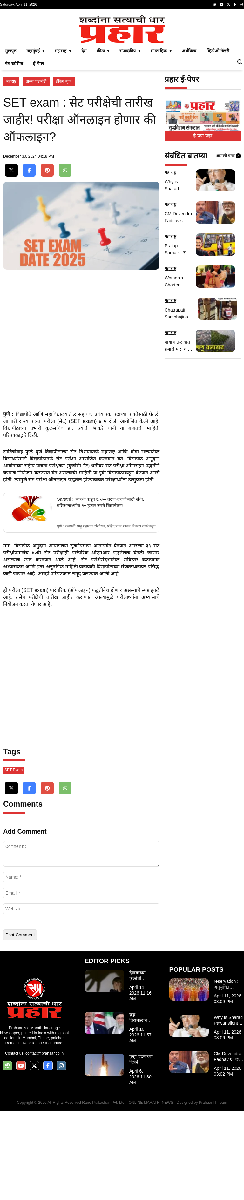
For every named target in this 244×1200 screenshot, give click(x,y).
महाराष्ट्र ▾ (63, 139)
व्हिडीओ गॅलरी (218, 139)
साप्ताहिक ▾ (161, 139)
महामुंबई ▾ (35, 139)
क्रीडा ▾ (103, 139)
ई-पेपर (38, 152)
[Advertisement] (122, 56)
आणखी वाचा (228, 244)
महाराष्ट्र (11, 170)
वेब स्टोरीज (14, 152)
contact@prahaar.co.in (44, 1142)
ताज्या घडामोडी (36, 170)
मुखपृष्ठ (10, 139)
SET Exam (13, 859)
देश (83, 139)
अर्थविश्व (189, 139)
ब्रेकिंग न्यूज (63, 170)
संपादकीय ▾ (129, 139)
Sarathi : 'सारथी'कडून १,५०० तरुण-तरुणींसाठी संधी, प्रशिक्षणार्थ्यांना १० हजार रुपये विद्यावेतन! (100, 591)
